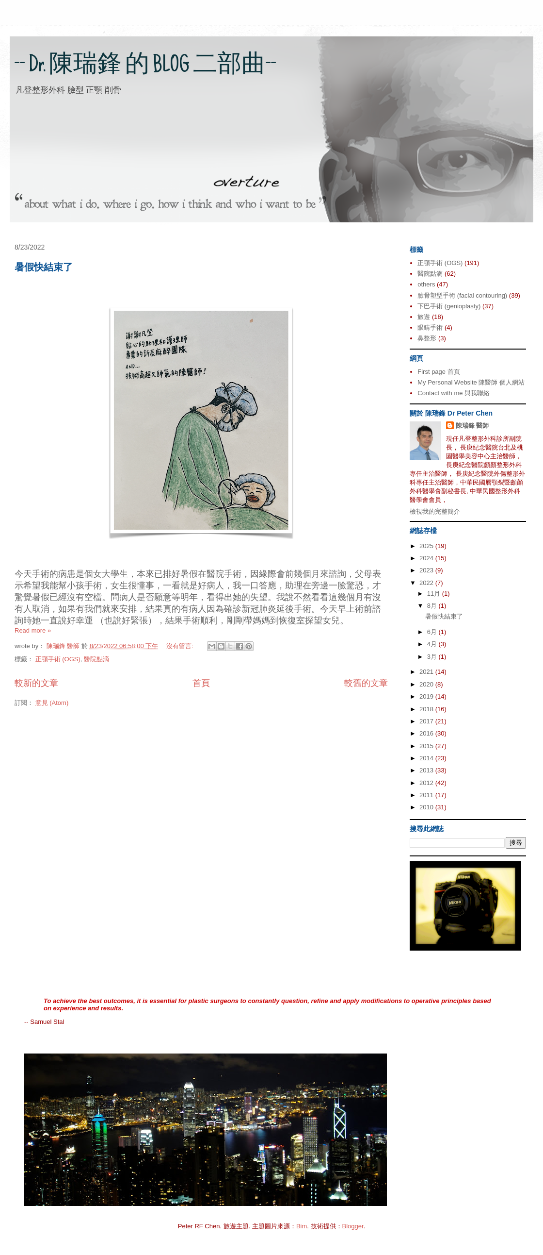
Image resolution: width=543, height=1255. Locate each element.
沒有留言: (180, 646)
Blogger (353, 1226)
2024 (427, 558)
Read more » (33, 630)
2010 (427, 807)
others (426, 284)
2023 (427, 570)
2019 (427, 696)
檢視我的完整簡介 (435, 511)
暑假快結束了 (44, 267)
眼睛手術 (430, 327)
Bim (301, 1226)
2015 (427, 746)
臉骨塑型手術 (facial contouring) (462, 295)
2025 (427, 546)
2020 (427, 684)
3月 (433, 656)
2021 (427, 671)
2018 (427, 709)
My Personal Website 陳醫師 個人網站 (471, 382)
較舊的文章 (366, 683)
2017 (427, 721)
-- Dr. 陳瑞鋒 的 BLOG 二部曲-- (145, 66)
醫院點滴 (96, 659)
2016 (427, 733)
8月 (433, 605)
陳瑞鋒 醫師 (472, 425)
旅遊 (423, 316)
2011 (427, 795)
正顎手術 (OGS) (57, 659)
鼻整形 (426, 338)
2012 (427, 782)
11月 (434, 593)
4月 (433, 644)
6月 (433, 632)
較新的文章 (36, 683)
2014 (427, 758)
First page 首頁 (438, 371)
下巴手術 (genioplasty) (448, 306)
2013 (427, 770)
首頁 (201, 683)
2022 (427, 582)
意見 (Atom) (52, 702)
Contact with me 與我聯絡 (453, 393)
